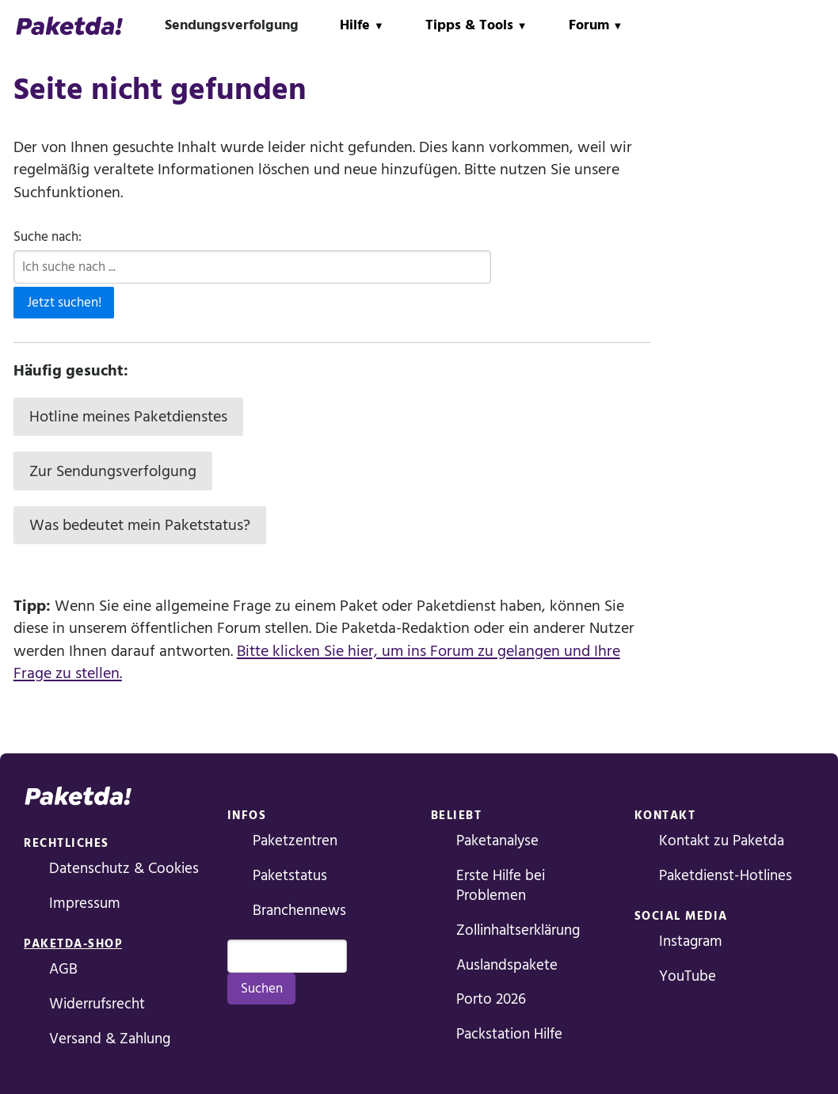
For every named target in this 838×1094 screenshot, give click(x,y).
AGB (63, 969)
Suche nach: (47, 237)
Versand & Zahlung (109, 1039)
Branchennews (299, 911)
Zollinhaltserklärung (518, 930)
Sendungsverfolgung (232, 25)
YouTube (687, 976)
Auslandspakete (507, 965)
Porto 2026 (491, 999)
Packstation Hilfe (509, 1034)
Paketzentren (295, 841)
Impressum (84, 903)
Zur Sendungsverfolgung (112, 471)
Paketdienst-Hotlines (725, 876)
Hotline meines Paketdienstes (128, 417)
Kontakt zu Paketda (721, 841)
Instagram (690, 941)
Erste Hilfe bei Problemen (500, 885)
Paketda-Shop (73, 944)
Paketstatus (290, 876)
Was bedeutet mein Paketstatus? (139, 525)
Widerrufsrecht (97, 1004)
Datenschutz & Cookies (124, 869)
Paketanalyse (497, 841)
